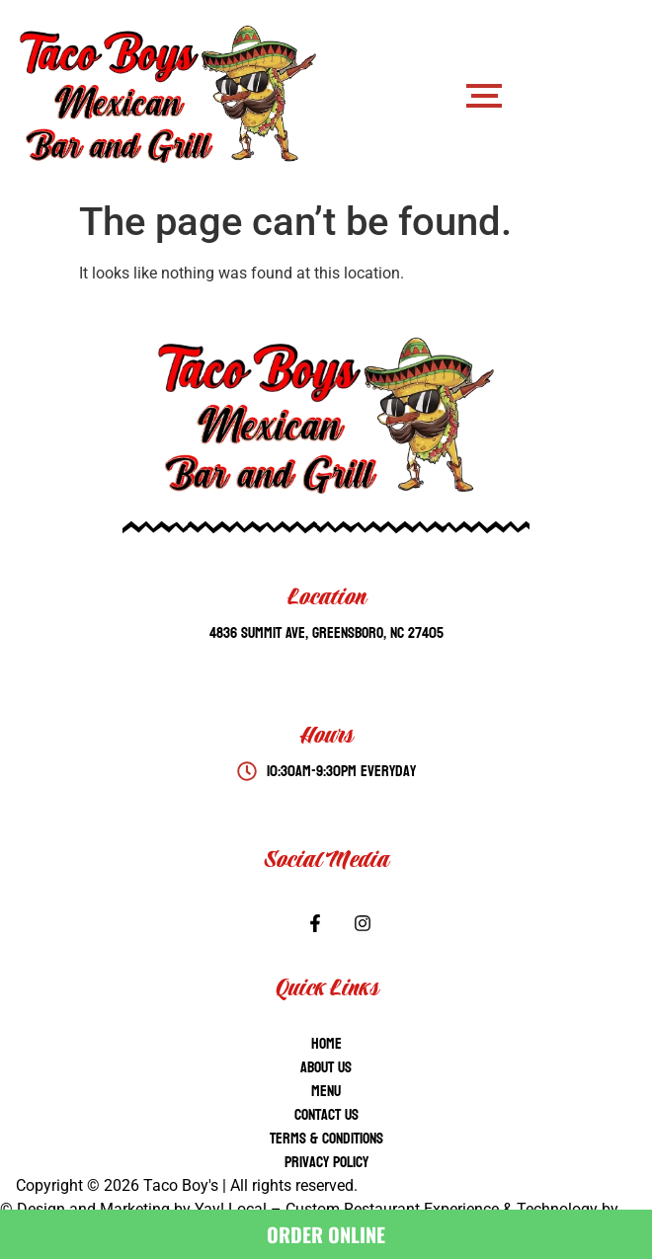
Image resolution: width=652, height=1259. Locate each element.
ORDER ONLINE (326, 1234)
